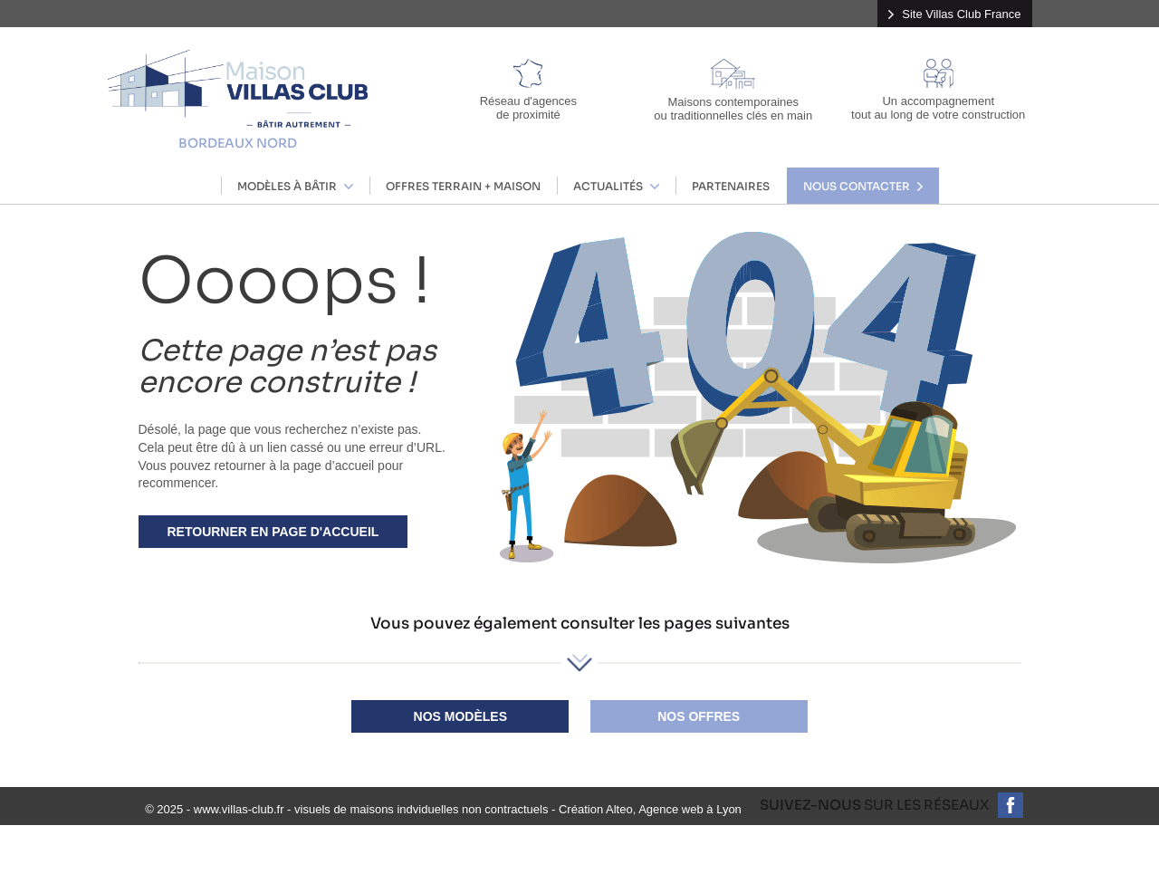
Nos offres (698, 716)
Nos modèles (460, 716)
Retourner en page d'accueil (273, 531)
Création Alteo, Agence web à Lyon (650, 809)
